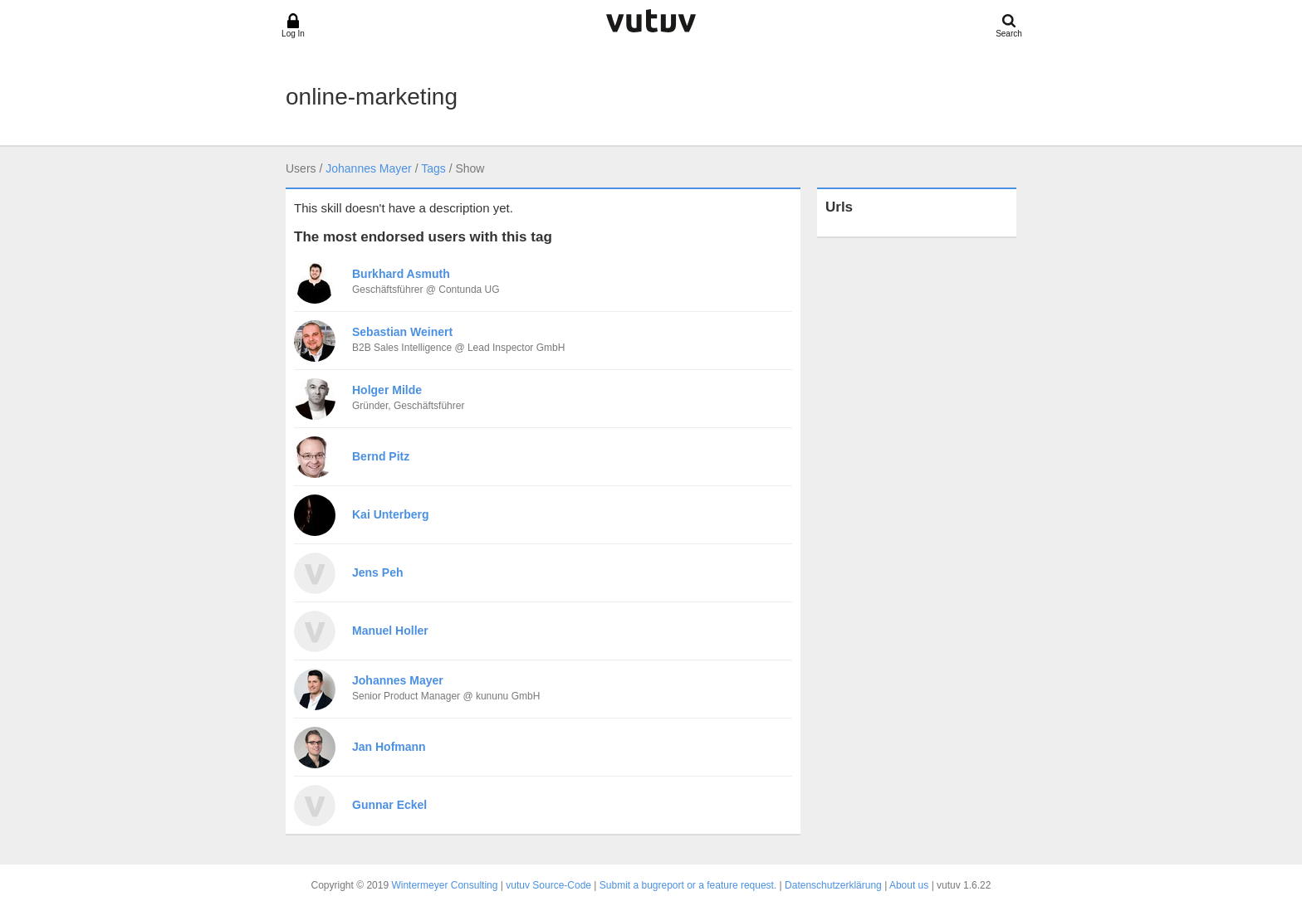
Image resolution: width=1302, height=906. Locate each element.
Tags (433, 168)
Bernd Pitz (380, 456)
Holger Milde (387, 390)
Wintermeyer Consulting (444, 885)
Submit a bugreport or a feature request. (688, 885)
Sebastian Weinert (402, 332)
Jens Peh (377, 572)
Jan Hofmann (389, 746)
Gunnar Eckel (389, 804)
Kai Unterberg (390, 514)
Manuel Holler (390, 630)
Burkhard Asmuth (401, 273)
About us (908, 885)
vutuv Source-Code (548, 885)
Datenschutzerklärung (833, 885)
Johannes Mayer (369, 168)
